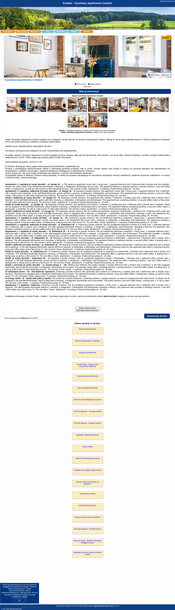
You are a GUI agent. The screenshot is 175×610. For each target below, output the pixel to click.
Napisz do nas (114, 606)
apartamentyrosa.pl (167, 1)
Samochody (61, 31)
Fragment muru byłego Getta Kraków (87, 470)
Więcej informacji (89, 91)
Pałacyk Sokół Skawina (87, 329)
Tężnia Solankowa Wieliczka (87, 376)
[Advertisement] (87, 583)
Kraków (165, 38)
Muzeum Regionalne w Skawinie (87, 341)
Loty (47, 31)
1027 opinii (103, 132)
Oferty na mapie (21, 31)
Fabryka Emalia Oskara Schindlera (87, 517)
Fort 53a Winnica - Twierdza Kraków (87, 423)
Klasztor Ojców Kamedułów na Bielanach (87, 483)
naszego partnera (141, 296)
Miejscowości (34, 31)
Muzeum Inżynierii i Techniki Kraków (87, 529)
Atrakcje (73, 31)
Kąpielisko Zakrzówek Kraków (87, 435)
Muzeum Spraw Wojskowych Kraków (87, 400)
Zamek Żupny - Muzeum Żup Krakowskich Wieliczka (87, 365)
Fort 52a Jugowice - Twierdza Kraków (88, 411)
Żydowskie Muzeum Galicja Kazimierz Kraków (87, 553)
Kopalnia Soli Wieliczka (87, 353)
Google (6, 587)
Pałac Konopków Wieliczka (87, 388)
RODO (24, 597)
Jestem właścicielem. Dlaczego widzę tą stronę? (87, 309)
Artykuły (87, 31)
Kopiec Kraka (87, 447)
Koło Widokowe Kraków (87, 505)
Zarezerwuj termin (157, 316)
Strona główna (8, 31)
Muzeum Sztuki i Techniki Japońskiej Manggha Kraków (87, 542)
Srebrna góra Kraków (87, 494)
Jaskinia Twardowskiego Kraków (87, 458)
